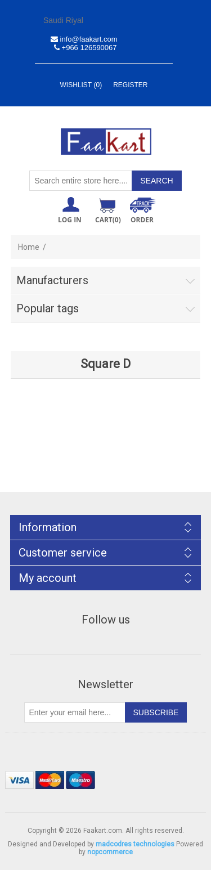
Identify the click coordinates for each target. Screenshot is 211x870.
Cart (108, 220)
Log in (70, 220)
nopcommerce (110, 852)
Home (28, 247)
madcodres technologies (135, 844)
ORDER (142, 220)
